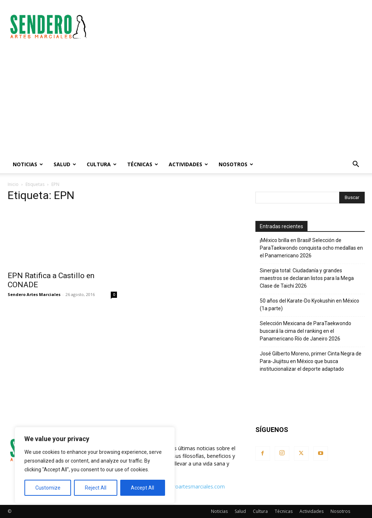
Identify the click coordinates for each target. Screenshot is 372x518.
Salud (65, 164)
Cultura (102, 164)
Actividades (188, 164)
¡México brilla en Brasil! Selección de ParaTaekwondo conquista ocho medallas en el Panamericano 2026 (311, 247)
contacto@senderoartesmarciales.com (179, 486)
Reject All (95, 488)
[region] (95, 465)
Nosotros (236, 164)
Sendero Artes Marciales (34, 294)
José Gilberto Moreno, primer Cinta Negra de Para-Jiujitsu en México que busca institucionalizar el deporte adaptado (310, 361)
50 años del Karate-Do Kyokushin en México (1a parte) (309, 304)
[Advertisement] (232, 27)
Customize (47, 488)
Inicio (13, 184)
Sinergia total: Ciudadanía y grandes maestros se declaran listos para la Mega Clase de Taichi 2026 (307, 278)
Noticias (28, 164)
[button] (356, 164)
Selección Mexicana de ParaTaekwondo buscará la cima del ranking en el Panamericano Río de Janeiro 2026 (305, 331)
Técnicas (142, 164)
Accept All (142, 488)
